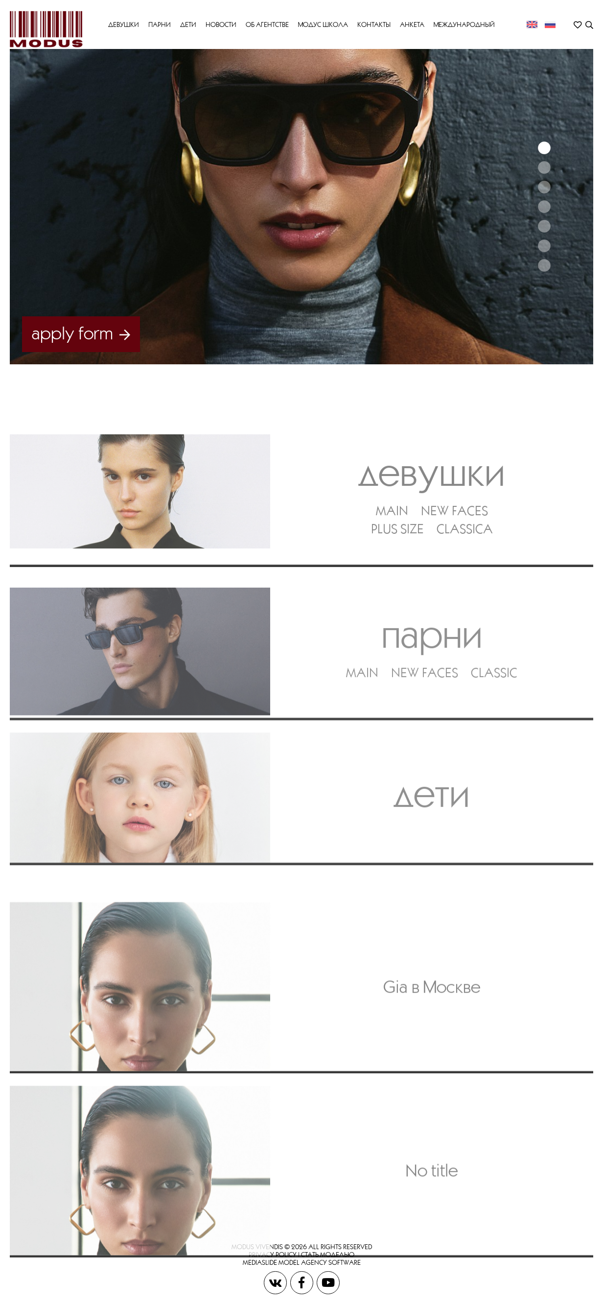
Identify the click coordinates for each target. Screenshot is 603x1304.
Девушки (123, 24)
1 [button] (543, 148)
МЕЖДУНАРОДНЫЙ (464, 24)
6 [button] (543, 245)
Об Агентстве (267, 24)
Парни (159, 24)
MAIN (392, 549)
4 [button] (543, 206)
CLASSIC (494, 717)
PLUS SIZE (397, 567)
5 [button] (543, 226)
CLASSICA (465, 567)
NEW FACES (454, 549)
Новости (221, 24)
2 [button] (543, 167)
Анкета (412, 24)
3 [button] (543, 187)
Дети (188, 24)
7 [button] (543, 265)
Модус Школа (323, 24)
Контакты (374, 24)
